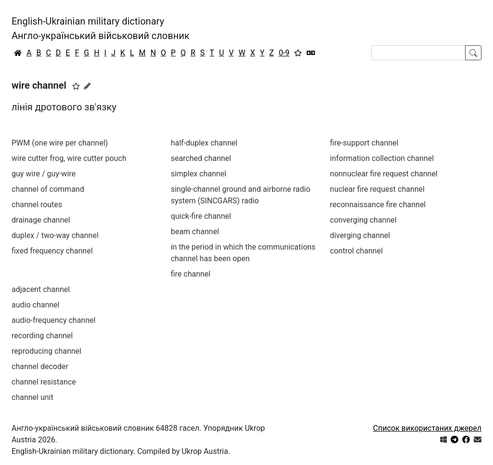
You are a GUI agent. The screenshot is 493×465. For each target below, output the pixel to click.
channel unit (32, 397)
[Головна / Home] (18, 53)
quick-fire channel (201, 216)
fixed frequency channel (52, 250)
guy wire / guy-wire (44, 173)
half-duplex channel (204, 142)
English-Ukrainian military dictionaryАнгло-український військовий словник (101, 28)
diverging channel (360, 235)
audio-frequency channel (53, 320)
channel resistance (44, 381)
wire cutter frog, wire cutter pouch (69, 158)
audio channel (35, 304)
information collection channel (382, 158)
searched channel (201, 158)
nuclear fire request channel (377, 189)
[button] (76, 86)
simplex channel (198, 173)
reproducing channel (46, 351)
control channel (356, 250)
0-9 (284, 52)
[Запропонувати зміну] (87, 86)
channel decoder (40, 366)
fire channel (191, 274)
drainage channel (41, 220)
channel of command (48, 189)
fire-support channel (364, 142)
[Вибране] (298, 53)
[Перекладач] (311, 53)
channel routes (37, 204)
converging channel (363, 220)
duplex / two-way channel (55, 235)
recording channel (42, 335)
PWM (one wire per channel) (60, 142)
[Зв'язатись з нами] (477, 439)
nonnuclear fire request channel (383, 173)
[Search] (418, 52)
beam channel (195, 231)
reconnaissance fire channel (378, 204)
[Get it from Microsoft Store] (443, 439)
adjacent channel (41, 289)
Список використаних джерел (427, 428)
